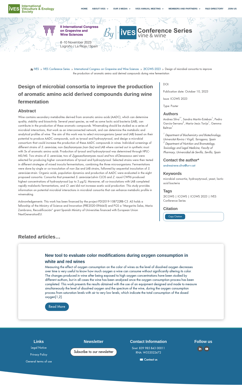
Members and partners (183, 9)
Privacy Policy (38, 354)
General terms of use (39, 361)
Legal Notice (39, 347)
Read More (57, 306)
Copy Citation (175, 216)
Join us (232, 9)
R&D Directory (214, 9)
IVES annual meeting (148, 9)
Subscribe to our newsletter (93, 352)
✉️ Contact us (148, 359)
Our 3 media (120, 9)
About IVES (98, 9)
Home (84, 9)
